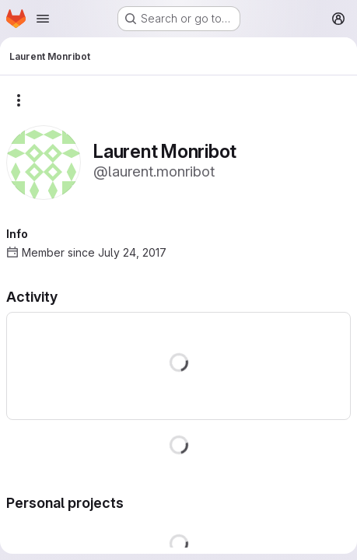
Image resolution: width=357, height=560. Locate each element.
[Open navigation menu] (42, 18)
